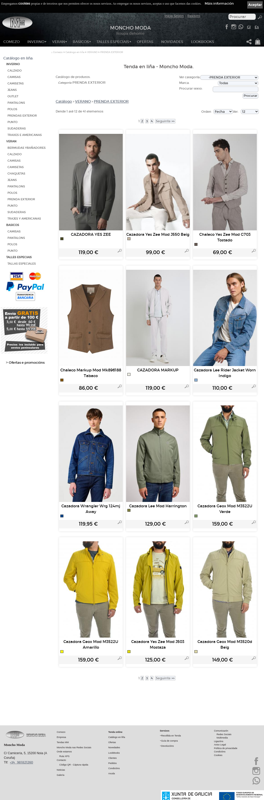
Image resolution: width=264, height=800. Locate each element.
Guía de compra (169, 740)
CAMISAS (14, 77)
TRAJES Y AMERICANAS (24, 218)
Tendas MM (63, 742)
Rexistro (193, 16)
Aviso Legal (220, 744)
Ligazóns (218, 741)
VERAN (58, 41)
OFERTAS (145, 41)
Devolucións (167, 745)
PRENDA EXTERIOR (21, 199)
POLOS (12, 109)
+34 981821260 (21, 762)
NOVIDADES (172, 41)
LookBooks (202, 41)
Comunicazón (221, 730)
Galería (60, 774)
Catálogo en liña (74, 52)
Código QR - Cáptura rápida (73, 764)
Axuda (111, 773)
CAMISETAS (15, 83)
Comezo (11, 41)
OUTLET (12, 96)
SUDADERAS (16, 128)
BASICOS (81, 41)
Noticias (61, 769)
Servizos (164, 730)
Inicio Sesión (174, 16)
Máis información (219, 3)
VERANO (92, 52)
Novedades (114, 747)
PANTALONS (16, 103)
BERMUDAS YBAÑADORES (26, 148)
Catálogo (64, 101)
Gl (249, 27)
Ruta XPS (64, 756)
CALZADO (14, 70)
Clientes (112, 757)
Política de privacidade (225, 748)
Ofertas (112, 742)
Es (257, 27)
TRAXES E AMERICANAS (24, 135)
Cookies (218, 755)
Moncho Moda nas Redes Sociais (74, 747)
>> (165, 121)
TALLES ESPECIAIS (113, 41)
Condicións (114, 768)
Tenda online (115, 732)
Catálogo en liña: (18, 58)
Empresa (61, 737)
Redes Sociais (224, 734)
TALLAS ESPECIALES (21, 263)
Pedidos (112, 763)
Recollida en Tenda (171, 735)
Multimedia (222, 737)
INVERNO (35, 41)
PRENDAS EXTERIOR (22, 115)
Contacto (61, 760)
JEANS (12, 90)
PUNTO (12, 122)
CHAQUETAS (16, 173)
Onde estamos (64, 751)
